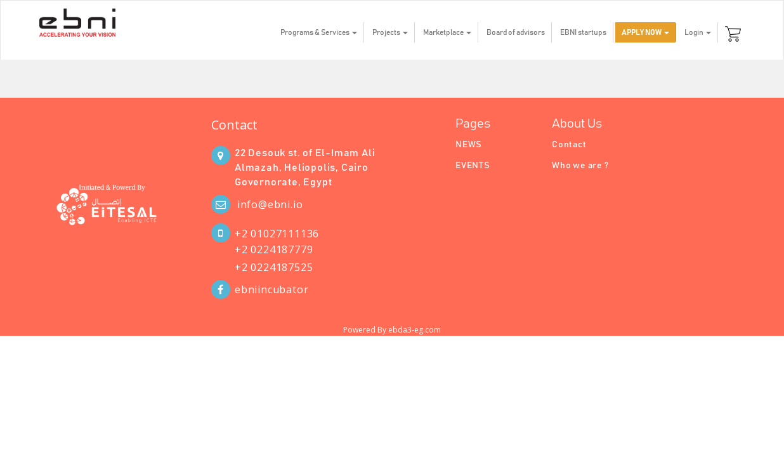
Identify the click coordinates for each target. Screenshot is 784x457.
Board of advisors (516, 32)
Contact (234, 124)
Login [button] (697, 32)
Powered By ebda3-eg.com (392, 329)
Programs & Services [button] (318, 32)
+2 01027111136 (277, 234)
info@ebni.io (270, 204)
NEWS (468, 144)
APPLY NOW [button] (645, 32)
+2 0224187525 (274, 267)
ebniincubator (271, 289)
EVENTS (472, 165)
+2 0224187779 (274, 249)
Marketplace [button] (447, 32)
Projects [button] (390, 32)
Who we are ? (580, 165)
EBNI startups (583, 32)
